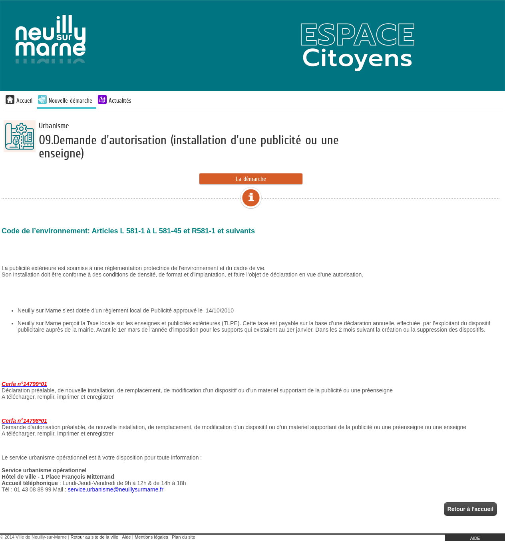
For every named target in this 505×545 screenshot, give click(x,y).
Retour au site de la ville (94, 537)
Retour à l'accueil (470, 509)
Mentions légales (151, 537)
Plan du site (183, 537)
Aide (126, 537)
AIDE (475, 538)
